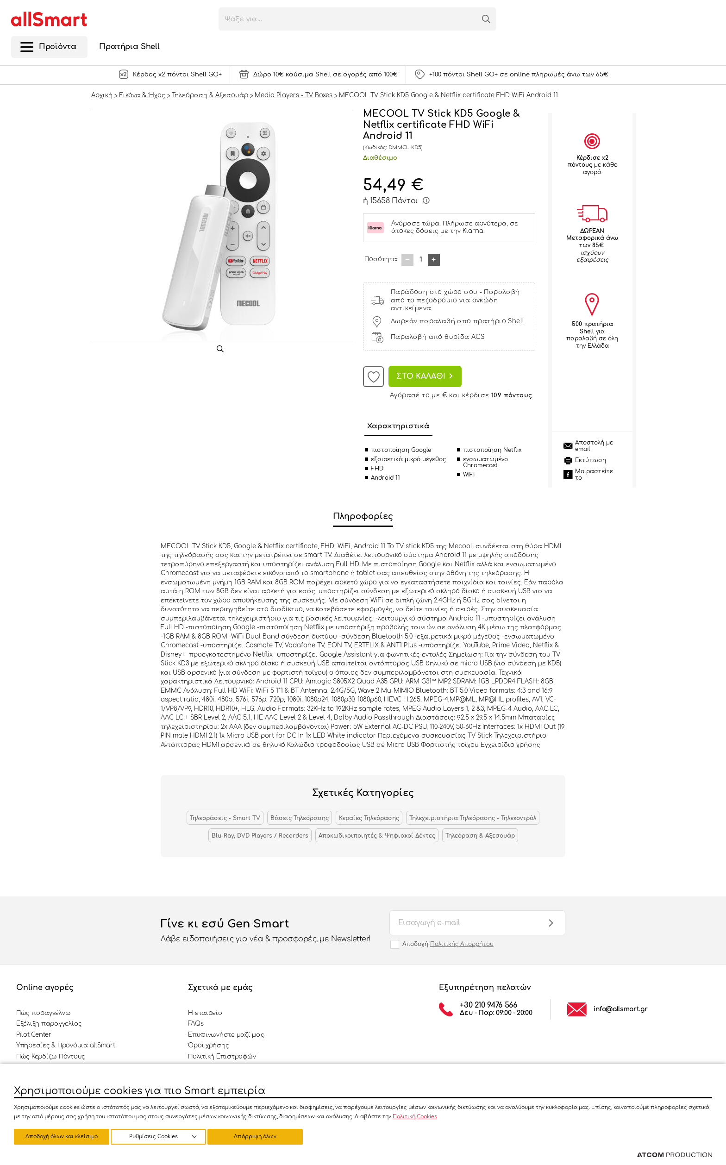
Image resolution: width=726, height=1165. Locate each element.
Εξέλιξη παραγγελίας (49, 1024)
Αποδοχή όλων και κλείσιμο (261, 1136)
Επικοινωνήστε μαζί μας (226, 1035)
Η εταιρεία (205, 1013)
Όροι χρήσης (208, 1045)
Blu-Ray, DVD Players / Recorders (260, 836)
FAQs (195, 1024)
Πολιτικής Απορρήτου (462, 944)
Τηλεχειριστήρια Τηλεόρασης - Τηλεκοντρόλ (472, 818)
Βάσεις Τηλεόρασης (299, 818)
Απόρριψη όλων (161, 1136)
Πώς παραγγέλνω (43, 1013)
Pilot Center (33, 1035)
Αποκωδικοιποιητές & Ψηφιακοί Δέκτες (377, 836)
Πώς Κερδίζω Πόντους (50, 1056)
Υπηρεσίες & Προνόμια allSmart (65, 1045)
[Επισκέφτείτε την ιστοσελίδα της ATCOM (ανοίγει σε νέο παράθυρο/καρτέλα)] (674, 1155)
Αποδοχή (448, 944)
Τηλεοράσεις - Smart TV (225, 818)
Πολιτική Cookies (415, 1115)
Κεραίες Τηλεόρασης (369, 818)
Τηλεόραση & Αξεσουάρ (480, 836)
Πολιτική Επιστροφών (222, 1056)
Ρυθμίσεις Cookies (57, 1136)
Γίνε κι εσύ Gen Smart (266, 931)
